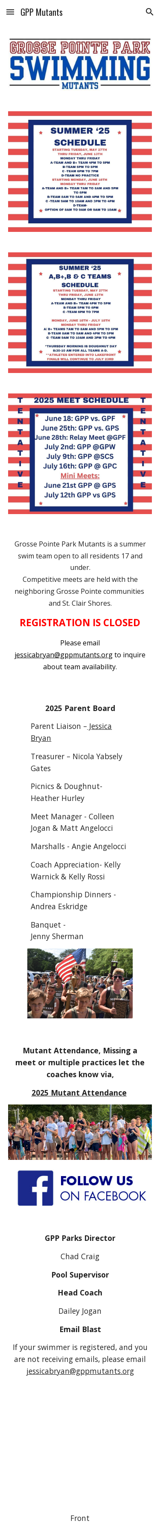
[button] (10, 11)
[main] (80, 605)
